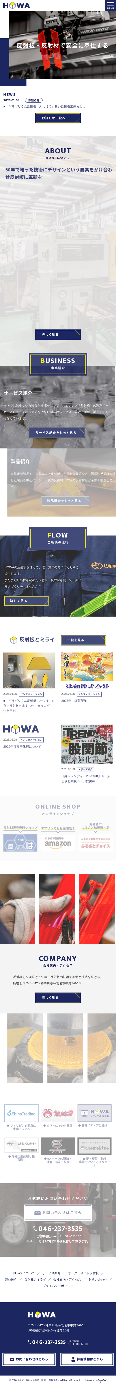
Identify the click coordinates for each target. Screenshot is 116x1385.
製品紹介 (11, 1279)
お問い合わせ (97, 1279)
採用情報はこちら (90, 1359)
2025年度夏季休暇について (22, 755)
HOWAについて (24, 1273)
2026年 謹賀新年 (75, 709)
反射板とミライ (35, 1279)
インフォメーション (31, 702)
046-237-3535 (60, 1229)
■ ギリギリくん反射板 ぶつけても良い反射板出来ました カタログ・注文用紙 (29, 714)
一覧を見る (75, 648)
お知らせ (87, 100)
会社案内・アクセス (67, 1279)
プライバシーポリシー (58, 1286)
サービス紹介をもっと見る (52, 432)
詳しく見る (50, 334)
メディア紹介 (85, 778)
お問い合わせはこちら (62, 1212)
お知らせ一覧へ (53, 117)
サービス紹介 (51, 1273)
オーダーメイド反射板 (83, 1273)
